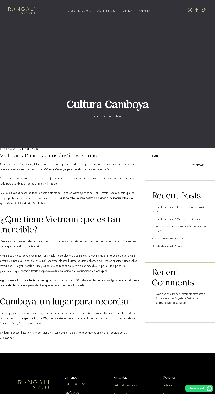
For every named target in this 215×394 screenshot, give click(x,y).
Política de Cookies (125, 341)
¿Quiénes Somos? (107, 11)
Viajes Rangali (27, 102)
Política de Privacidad (125, 322)
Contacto (144, 11)
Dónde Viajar (7, 86)
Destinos (127, 11)
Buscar (155, 93)
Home (97, 54)
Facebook (168, 332)
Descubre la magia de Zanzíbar (166, 182)
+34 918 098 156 (74, 321)
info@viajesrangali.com (76, 337)
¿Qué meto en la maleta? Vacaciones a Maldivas (175, 156)
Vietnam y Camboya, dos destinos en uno (48, 93)
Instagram (168, 322)
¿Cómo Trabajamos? (80, 11)
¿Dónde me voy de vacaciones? (167, 175)
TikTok (166, 341)
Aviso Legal (120, 332)
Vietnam (4, 193)
